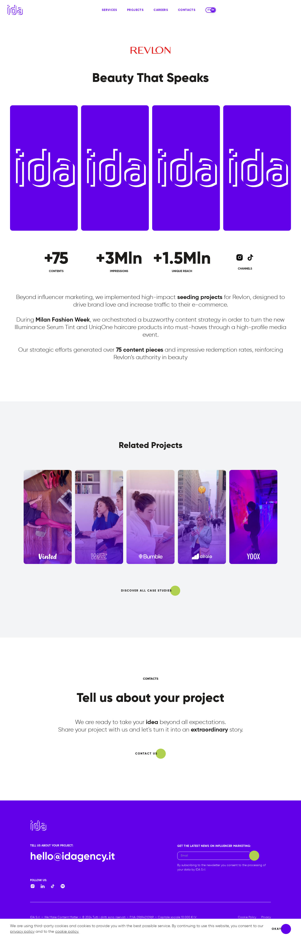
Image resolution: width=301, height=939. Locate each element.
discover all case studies (146, 590)
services (109, 10)
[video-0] (44, 168)
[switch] (210, 10)
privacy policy (22, 932)
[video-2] (186, 168)
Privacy (266, 917)
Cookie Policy (247, 917)
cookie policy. (67, 932)
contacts (186, 10)
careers (161, 10)
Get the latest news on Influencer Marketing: (214, 846)
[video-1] (115, 168)
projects (135, 10)
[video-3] (257, 168)
